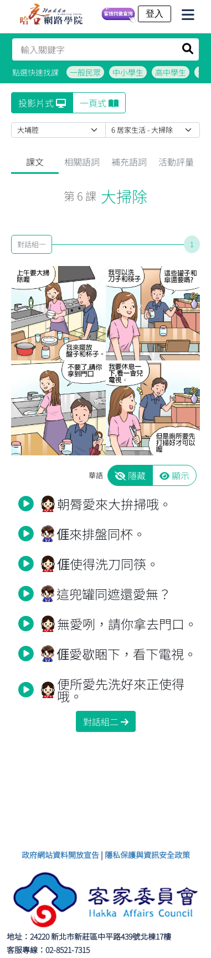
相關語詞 (82, 161)
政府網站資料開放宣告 (60, 854)
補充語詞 (129, 161)
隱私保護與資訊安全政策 (147, 854)
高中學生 (170, 72)
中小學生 (127, 72)
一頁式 (99, 102)
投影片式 (42, 102)
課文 (35, 161)
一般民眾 (85, 72)
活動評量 (176, 161)
